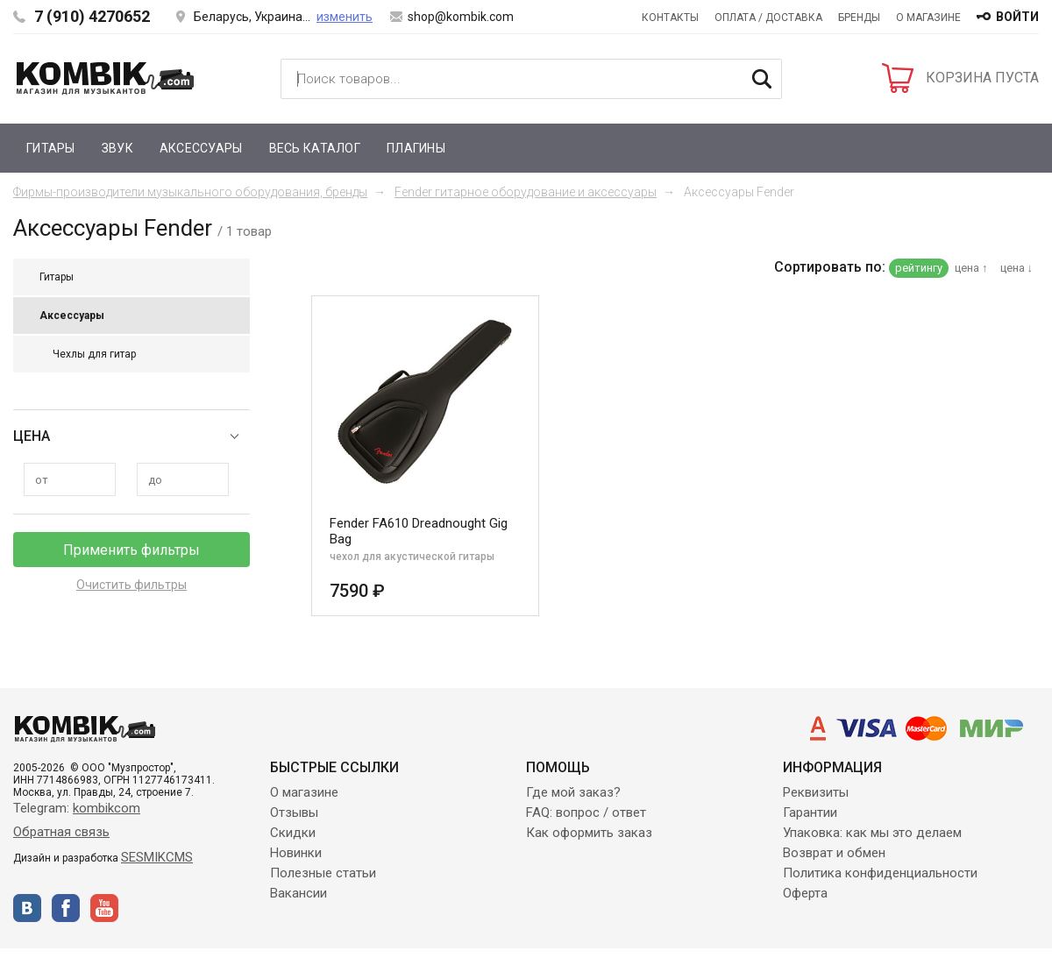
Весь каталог (314, 148)
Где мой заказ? (573, 792)
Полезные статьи (323, 873)
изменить (344, 17)
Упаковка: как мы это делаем (872, 833)
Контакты (670, 17)
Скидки (293, 833)
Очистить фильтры (131, 585)
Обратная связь (61, 832)
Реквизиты (816, 792)
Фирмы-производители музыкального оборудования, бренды (190, 192)
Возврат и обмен (834, 853)
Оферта (805, 893)
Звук (117, 148)
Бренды (859, 17)
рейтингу (918, 267)
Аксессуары (201, 148)
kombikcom (106, 808)
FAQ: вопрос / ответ (586, 812)
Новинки (296, 853)
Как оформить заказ (589, 833)
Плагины (416, 148)
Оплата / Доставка (768, 17)
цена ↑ (971, 267)
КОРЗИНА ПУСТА (982, 77)
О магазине (928, 17)
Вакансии (298, 893)
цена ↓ (1017, 267)
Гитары (50, 148)
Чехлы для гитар (94, 354)
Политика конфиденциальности (880, 873)
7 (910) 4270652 (92, 16)
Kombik (105, 78)
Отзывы (294, 812)
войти (1017, 17)
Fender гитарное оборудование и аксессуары (525, 192)
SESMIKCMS (157, 857)
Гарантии (810, 812)
